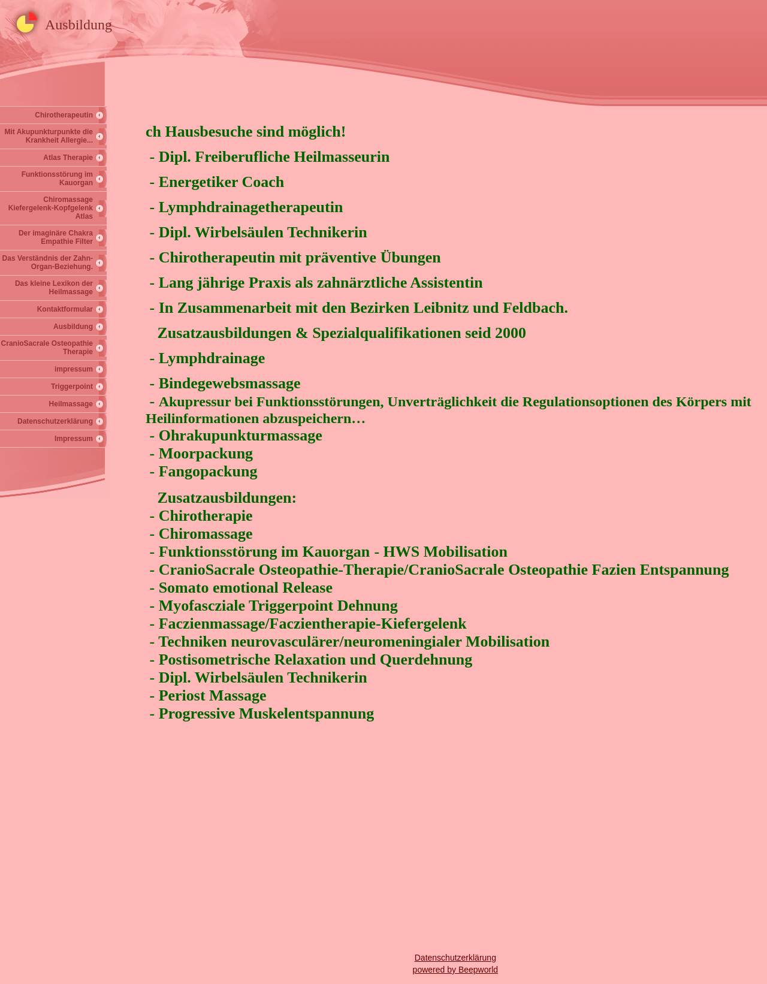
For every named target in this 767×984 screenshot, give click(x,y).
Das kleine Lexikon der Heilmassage (54, 287)
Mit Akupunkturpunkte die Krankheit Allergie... (48, 136)
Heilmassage (71, 404)
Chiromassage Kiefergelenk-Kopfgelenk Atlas (50, 208)
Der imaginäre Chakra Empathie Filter (56, 237)
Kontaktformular (65, 309)
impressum (74, 369)
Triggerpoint (72, 386)
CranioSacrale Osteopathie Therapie (47, 347)
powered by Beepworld (455, 969)
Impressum (74, 438)
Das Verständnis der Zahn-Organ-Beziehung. (47, 262)
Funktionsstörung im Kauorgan (57, 178)
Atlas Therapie (68, 157)
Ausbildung (73, 326)
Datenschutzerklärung (55, 421)
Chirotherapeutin (64, 115)
